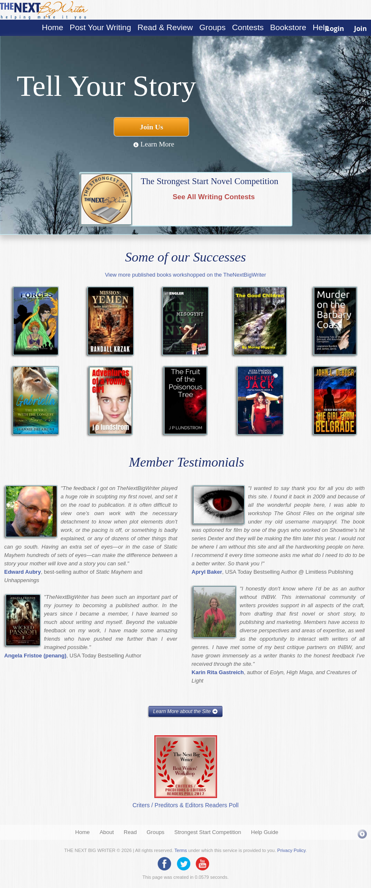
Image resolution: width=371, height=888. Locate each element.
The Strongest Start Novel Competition (210, 181)
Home (52, 27)
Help (320, 27)
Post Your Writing (100, 27)
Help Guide (264, 832)
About (107, 832)
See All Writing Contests (214, 197)
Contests (248, 27)
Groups (212, 27)
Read (130, 832)
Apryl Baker (207, 572)
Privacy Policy (291, 850)
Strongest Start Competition (207, 832)
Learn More (153, 144)
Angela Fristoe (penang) (35, 655)
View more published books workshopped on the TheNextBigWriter (185, 275)
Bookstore (288, 27)
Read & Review (165, 27)
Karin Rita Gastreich (218, 672)
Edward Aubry (22, 572)
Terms (180, 850)
